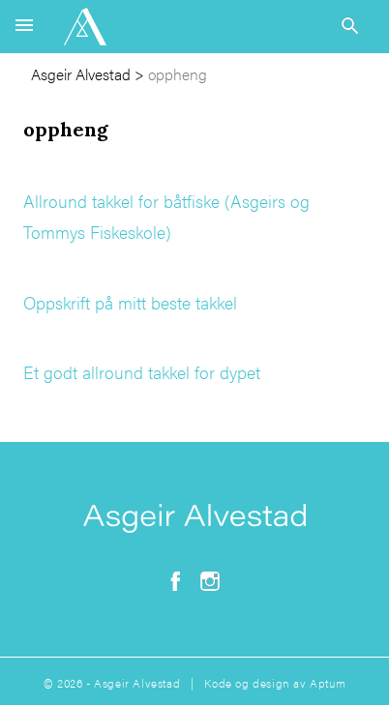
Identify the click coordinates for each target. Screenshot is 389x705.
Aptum (327, 682)
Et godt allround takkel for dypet (141, 372)
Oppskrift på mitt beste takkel (130, 302)
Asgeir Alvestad (81, 74)
